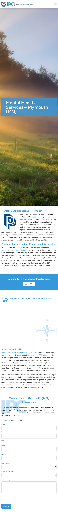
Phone (3, 454)
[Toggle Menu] (55, 4)
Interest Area (6, 463)
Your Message (6, 480)
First (2, 432)
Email (3, 445)
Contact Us (29, 284)
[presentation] (15, 498)
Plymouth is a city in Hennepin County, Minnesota (20, 353)
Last (2, 440)
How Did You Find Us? (9, 472)
